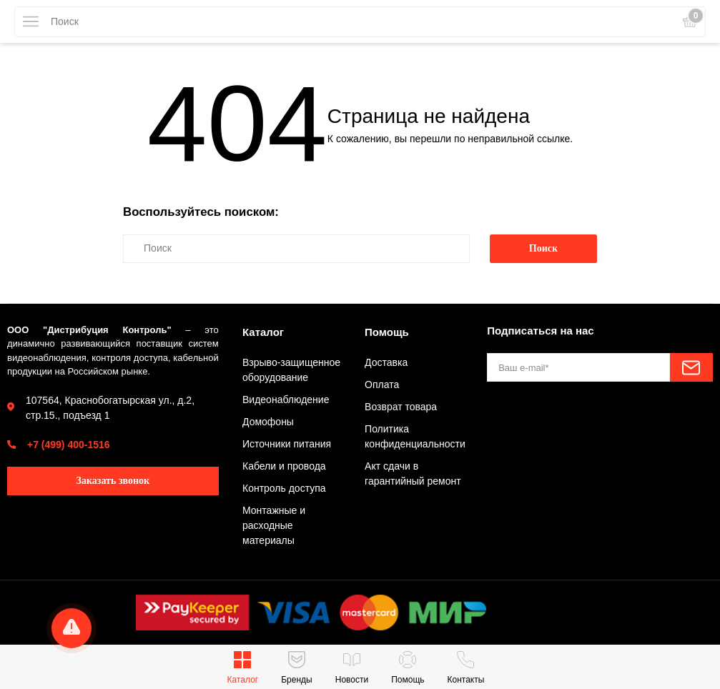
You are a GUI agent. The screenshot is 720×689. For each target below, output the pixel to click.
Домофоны (268, 421)
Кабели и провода (284, 466)
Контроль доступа (284, 488)
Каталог (263, 332)
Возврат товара (401, 406)
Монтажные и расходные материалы (273, 525)
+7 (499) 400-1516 (68, 444)
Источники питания (286, 444)
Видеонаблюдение (285, 399)
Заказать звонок (113, 480)
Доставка (386, 362)
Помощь (387, 332)
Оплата (382, 384)
